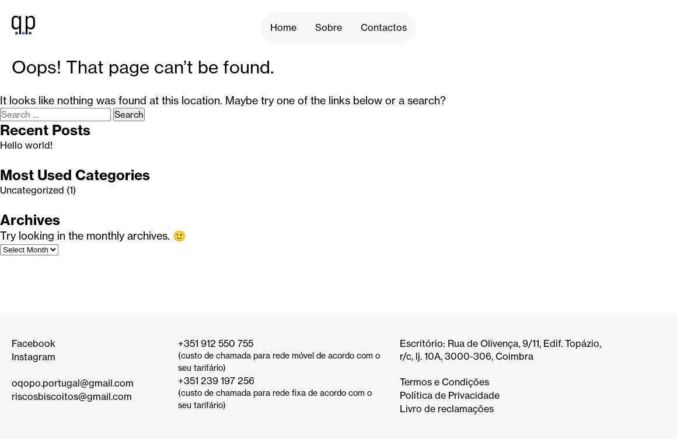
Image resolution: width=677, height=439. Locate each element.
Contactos (384, 27)
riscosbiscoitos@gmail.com (72, 396)
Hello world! (26, 145)
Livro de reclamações (447, 409)
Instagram (33, 357)
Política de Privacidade (450, 395)
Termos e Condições (444, 382)
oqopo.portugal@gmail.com (73, 383)
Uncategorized (32, 190)
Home (283, 27)
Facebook (33, 343)
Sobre (328, 27)
